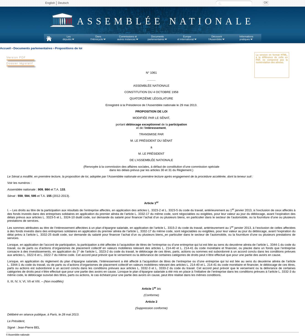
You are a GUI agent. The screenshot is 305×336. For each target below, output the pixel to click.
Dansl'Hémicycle (98, 38)
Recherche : (220, 3)
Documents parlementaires (32, 48)
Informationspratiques (246, 38)
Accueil (5, 48)
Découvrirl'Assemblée (216, 38)
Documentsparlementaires (157, 38)
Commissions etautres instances (127, 38)
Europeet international (187, 38)
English (50, 3)
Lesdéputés (69, 38)
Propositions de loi (68, 48)
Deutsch (63, 3)
